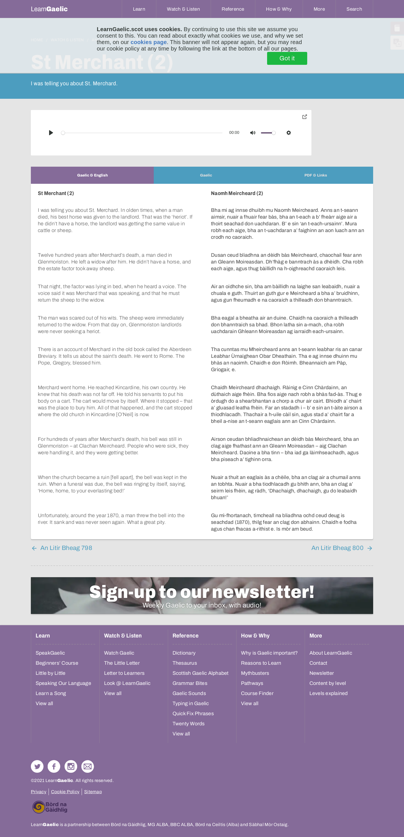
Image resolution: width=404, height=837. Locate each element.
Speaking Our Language (63, 683)
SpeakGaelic (50, 653)
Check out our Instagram (71, 766)
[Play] (51, 132)
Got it (287, 58)
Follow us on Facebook (54, 766)
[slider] (142, 133)
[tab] (92, 175)
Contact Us (87, 766)
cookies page (148, 42)
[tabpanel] (202, 361)
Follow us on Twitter (37, 766)
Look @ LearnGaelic (127, 683)
